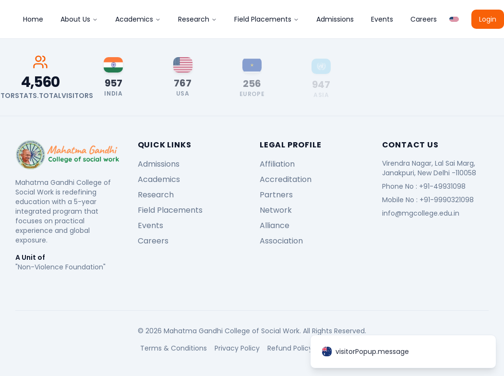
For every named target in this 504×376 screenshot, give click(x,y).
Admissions (335, 19)
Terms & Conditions (173, 348)
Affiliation (277, 164)
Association (281, 240)
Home (33, 19)
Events (382, 19)
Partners (276, 194)
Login (487, 19)
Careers (423, 19)
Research (197, 19)
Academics (138, 19)
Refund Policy (289, 348)
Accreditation (286, 179)
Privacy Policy (237, 348)
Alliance (274, 225)
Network (276, 210)
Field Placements (266, 19)
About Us (79, 19)
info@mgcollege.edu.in (420, 213)
